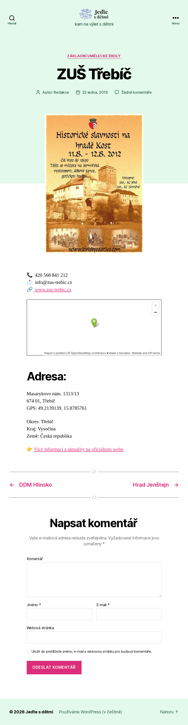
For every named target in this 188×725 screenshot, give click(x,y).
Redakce (61, 92)
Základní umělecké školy (94, 56)
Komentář (35, 559)
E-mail (103, 605)
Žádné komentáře (136, 92)
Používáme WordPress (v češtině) (90, 711)
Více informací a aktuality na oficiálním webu (79, 449)
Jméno (34, 605)
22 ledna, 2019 (95, 92)
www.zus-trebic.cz (52, 289)
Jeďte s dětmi (39, 711)
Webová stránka (40, 627)
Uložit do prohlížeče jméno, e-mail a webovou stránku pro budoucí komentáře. (91, 651)
